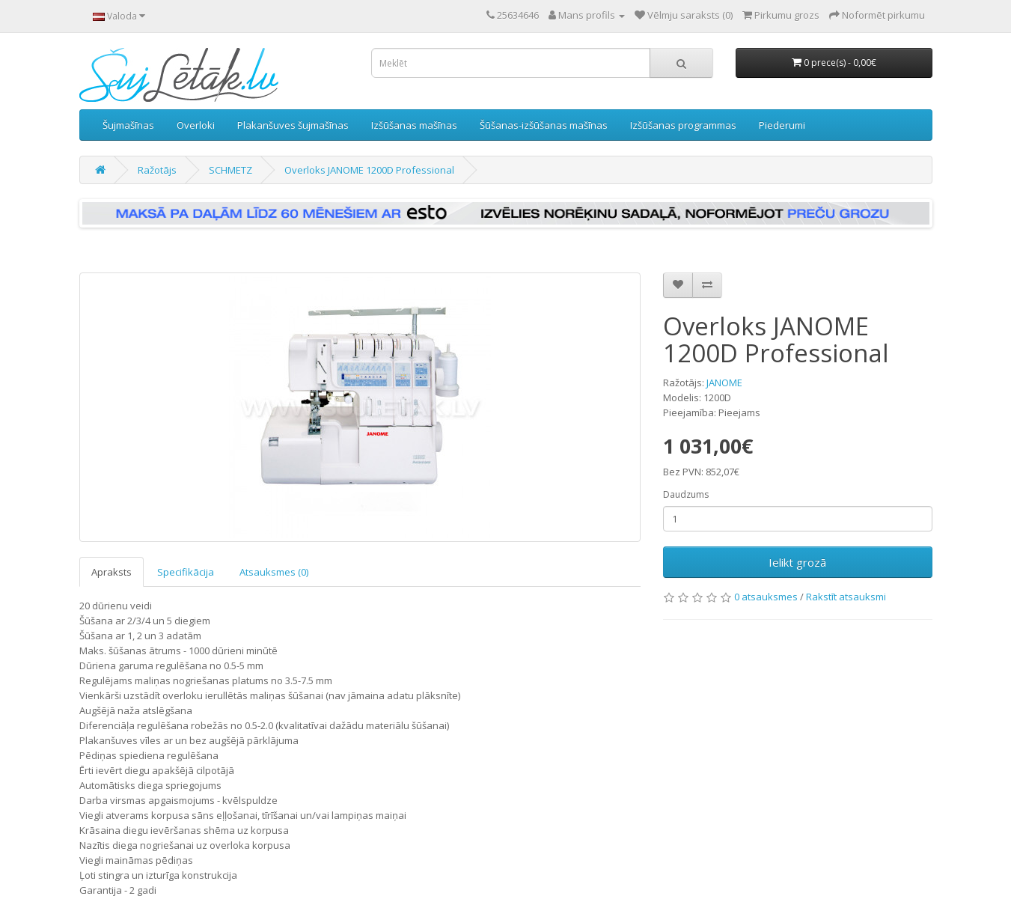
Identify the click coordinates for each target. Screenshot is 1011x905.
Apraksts (111, 572)
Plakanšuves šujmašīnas (293, 125)
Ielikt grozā (797, 562)
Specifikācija (185, 572)
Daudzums (686, 494)
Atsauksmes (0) (273, 572)
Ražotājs (157, 170)
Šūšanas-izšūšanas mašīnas (544, 125)
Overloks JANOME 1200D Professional (369, 170)
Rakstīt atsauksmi (846, 596)
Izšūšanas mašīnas (414, 125)
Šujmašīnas (128, 125)
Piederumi (782, 125)
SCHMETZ (230, 170)
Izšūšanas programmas (683, 125)
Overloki (196, 125)
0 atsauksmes (766, 596)
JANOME (724, 382)
